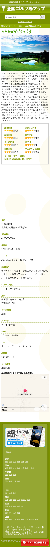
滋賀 (10, 500)
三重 (14, 481)
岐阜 (10, 481)
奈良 (18, 500)
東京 (22, 468)
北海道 (20, 26)
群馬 (6, 468)
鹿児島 (31, 519)
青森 (6, 462)
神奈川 (27, 468)
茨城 (14, 468)
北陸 (7, 490)
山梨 (6, 475)
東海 (7, 478)
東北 (7, 459)
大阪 (14, 500)
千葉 (32, 468)
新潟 (14, 475)
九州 (7, 517)
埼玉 (18, 468)
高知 (14, 513)
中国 (7, 503)
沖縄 (36, 519)
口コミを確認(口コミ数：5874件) (18, 159)
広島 (10, 506)
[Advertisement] (25, 191)
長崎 (10, 519)
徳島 (6, 513)
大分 (14, 519)
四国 (7, 510)
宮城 (14, 462)
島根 (14, 506)
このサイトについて (25, 22)
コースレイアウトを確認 (14, 156)
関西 (7, 497)
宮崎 (26, 519)
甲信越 (8, 472)
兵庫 (28, 500)
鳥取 (18, 506)
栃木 (10, 468)
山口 (22, 506)
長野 (10, 475)
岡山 (6, 506)
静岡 (18, 481)
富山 (10, 493)
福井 (14, 493)
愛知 (6, 481)
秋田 (18, 462)
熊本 (18, 519)
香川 (10, 513)
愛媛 (18, 513)
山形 (22, 462)
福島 (26, 462)
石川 (6, 493)
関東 (7, 465)
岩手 (10, 462)
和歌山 (23, 500)
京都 (6, 500)
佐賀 (22, 519)
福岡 (6, 519)
